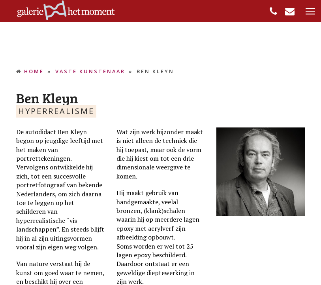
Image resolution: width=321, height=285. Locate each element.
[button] (310, 11)
